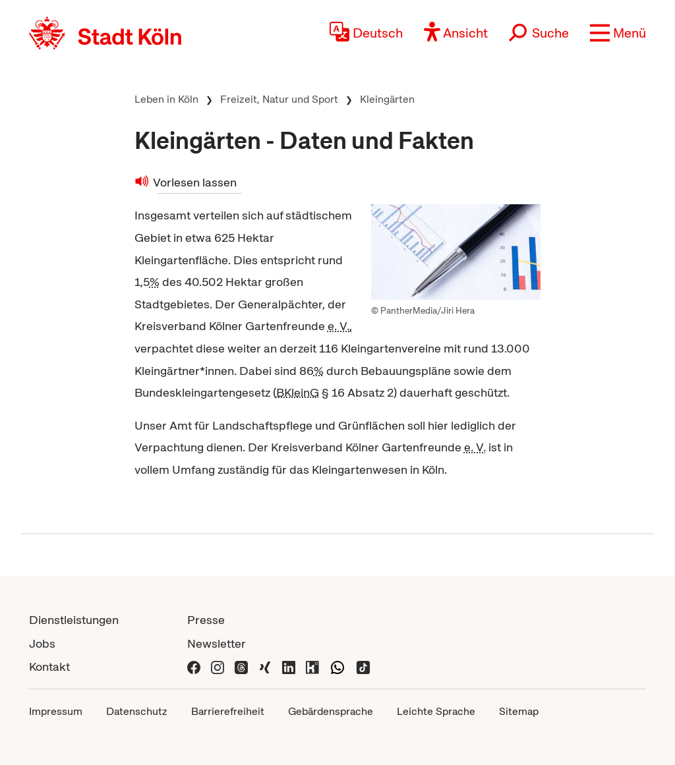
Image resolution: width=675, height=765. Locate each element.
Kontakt (49, 666)
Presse (206, 619)
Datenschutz (136, 711)
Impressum (55, 711)
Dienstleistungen (74, 619)
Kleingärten (387, 99)
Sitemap (519, 711)
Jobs (42, 643)
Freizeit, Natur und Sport (279, 99)
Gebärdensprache (330, 711)
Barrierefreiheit (227, 711)
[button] (618, 32)
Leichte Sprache (436, 711)
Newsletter (216, 643)
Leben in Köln (166, 99)
